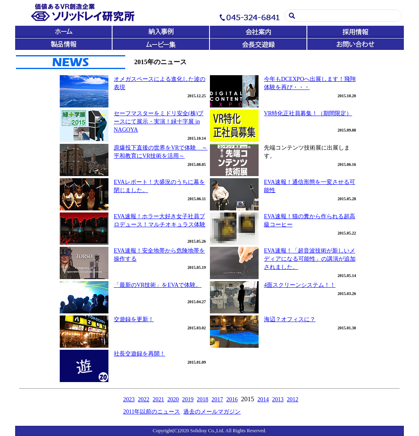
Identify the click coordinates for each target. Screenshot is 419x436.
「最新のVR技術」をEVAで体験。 (157, 285)
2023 (129, 399)
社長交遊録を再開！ (139, 354)
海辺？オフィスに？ (289, 319)
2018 (202, 399)
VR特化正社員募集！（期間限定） (308, 113)
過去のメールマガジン (212, 412)
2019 (188, 399)
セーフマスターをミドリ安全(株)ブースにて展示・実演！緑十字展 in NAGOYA (158, 121)
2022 (143, 399)
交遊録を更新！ (134, 319)
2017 (217, 399)
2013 (278, 399)
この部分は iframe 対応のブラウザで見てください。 (209, 25)
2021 (158, 399)
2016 (232, 399)
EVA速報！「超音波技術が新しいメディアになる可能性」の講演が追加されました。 (310, 259)
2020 (173, 399)
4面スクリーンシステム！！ (300, 285)
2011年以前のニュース (151, 412)
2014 (263, 399)
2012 (292, 399)
